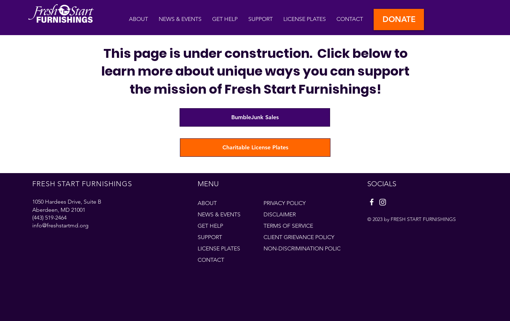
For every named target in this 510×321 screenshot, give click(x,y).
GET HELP (210, 225)
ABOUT (207, 203)
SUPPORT (210, 237)
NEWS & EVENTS (219, 214)
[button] (225, 19)
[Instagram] (382, 202)
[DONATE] (399, 19)
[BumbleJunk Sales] (255, 117)
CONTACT (211, 259)
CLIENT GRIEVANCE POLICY (299, 237)
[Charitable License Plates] (255, 147)
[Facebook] (371, 202)
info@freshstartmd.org (60, 225)
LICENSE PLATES (219, 248)
